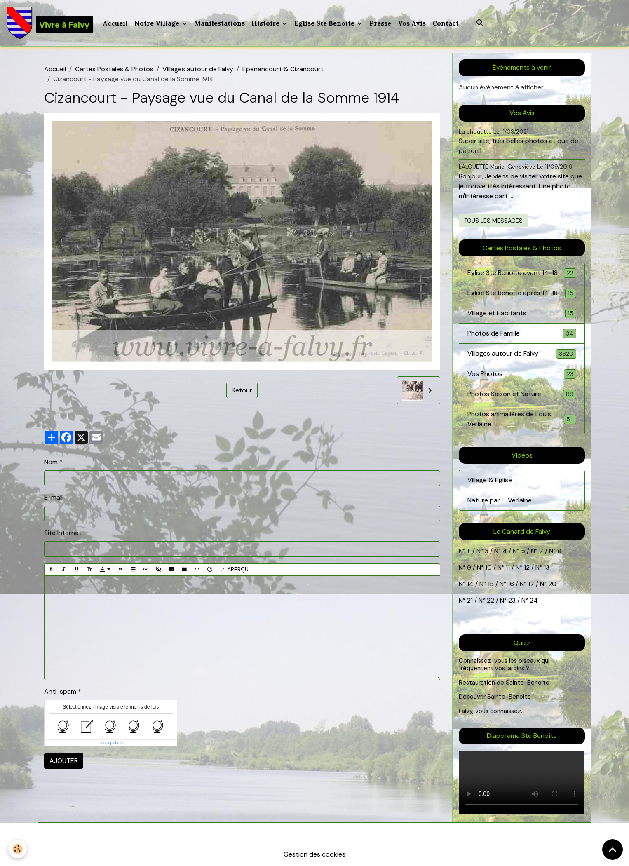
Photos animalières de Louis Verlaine (521, 419)
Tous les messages (493, 220)
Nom (51, 462)
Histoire (266, 23)
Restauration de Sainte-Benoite (504, 682)
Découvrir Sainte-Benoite (495, 696)
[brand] (50, 23)
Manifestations (219, 23)
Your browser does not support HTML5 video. (521, 782)
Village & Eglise (489, 480)
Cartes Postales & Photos (114, 69)
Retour (242, 390)
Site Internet (63, 532)
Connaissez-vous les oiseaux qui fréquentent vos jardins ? (504, 664)
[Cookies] (17, 849)
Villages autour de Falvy (197, 69)
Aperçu (234, 569)
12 (527, 567)
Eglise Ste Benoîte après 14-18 (521, 293)
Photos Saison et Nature (521, 394)
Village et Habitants (521, 313)
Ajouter (63, 760)
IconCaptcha (109, 743)
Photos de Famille (521, 333)
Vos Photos (521, 374)
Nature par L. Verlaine (499, 500)
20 (551, 584)
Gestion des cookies (314, 854)
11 (507, 567)
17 (531, 584)
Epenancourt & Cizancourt (283, 69)
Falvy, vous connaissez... (492, 711)
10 (487, 567)
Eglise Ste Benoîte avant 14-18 (521, 273)
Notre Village (157, 23)
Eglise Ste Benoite (325, 23)
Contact (445, 23)
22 (489, 600)
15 (490, 584)
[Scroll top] (612, 849)
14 (470, 584)
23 (512, 600)
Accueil (115, 23)
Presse (380, 23)
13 (546, 567)
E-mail (53, 497)
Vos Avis (412, 23)
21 (470, 600)
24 (533, 600)
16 (511, 584)
